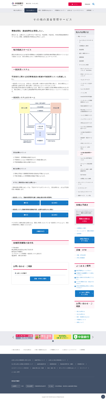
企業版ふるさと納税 (85, 179)
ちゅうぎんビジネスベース (85, 192)
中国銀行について (59, 11)
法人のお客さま (30, 11)
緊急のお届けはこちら (84, 220)
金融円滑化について (40, 360)
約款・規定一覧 (51, 368)
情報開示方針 (81, 364)
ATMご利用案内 (81, 258)
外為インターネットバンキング (86, 75)
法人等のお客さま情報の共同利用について (22, 364)
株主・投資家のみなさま (45, 11)
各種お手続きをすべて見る (84, 240)
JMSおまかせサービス (86, 123)
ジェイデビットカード (86, 119)
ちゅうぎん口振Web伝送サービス (86, 128)
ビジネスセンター (82, 188)
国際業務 (81, 57)
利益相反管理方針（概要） (67, 364)
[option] (24, 337)
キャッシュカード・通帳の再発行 (85, 231)
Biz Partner (83, 175)
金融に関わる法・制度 (38, 368)
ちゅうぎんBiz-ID (84, 89)
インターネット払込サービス (86, 84)
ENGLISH (87, 4)
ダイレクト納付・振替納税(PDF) (86, 170)
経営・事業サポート (84, 54)
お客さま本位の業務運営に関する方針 (21, 360)
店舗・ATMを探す (81, 255)
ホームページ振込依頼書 (86, 165)
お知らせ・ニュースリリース (74, 11)
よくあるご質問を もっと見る (84, 294)
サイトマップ (83, 368)
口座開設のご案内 (83, 46)
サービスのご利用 (83, 65)
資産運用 (81, 61)
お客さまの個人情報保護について (57, 360)
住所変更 (79, 234)
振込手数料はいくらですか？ (83, 271)
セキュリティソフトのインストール (85, 183)
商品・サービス (82, 37)
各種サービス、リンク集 (84, 196)
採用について (80, 323)
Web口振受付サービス (86, 106)
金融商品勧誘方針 (41, 364)
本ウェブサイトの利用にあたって (67, 368)
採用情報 (89, 11)
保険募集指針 (53, 364)
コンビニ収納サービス (86, 116)
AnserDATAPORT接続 (86, 97)
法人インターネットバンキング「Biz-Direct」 (86, 70)
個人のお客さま (18, 11)
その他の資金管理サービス (86, 154)
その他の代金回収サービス (86, 133)
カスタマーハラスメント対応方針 (20, 368)
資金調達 (81, 50)
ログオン (75, 4)
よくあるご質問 (16, 372)
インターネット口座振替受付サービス (86, 101)
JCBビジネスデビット (86, 144)
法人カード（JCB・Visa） (85, 148)
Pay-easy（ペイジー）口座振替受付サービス (86, 111)
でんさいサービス (85, 80)
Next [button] (92, 337)
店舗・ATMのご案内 (40, 279)
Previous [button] (13, 337)
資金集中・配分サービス (86, 139)
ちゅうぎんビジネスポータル (86, 41)
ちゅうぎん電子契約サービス (86, 159)
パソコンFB (83, 93)
